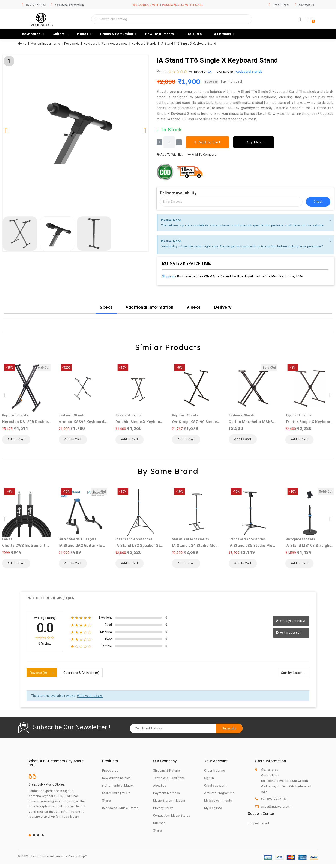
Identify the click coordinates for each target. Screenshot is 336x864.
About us (159, 785)
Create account (215, 785)
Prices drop (110, 770)
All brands (224, 34)
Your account (216, 761)
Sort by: (287, 672)
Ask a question (288, 633)
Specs (106, 307)
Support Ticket (258, 823)
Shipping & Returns (167, 770)
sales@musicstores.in (276, 806)
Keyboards (33, 34)
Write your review (290, 621)
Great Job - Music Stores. (47, 784)
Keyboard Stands (249, 72)
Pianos (84, 34)
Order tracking (214, 770)
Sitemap (159, 823)
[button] (6, 130)
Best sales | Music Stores (120, 808)
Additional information (150, 307)
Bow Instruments (161, 34)
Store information (270, 761)
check (318, 201)
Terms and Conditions (169, 778)
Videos (193, 307)
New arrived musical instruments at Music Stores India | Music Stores (117, 789)
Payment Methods (166, 793)
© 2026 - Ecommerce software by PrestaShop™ (52, 856)
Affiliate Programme (219, 793)
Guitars (60, 34)
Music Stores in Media (169, 800)
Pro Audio (196, 34)
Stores (158, 830)
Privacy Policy (163, 808)
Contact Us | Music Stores (171, 815)
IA (209, 72)
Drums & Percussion (118, 34)
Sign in (209, 778)
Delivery (223, 307)
